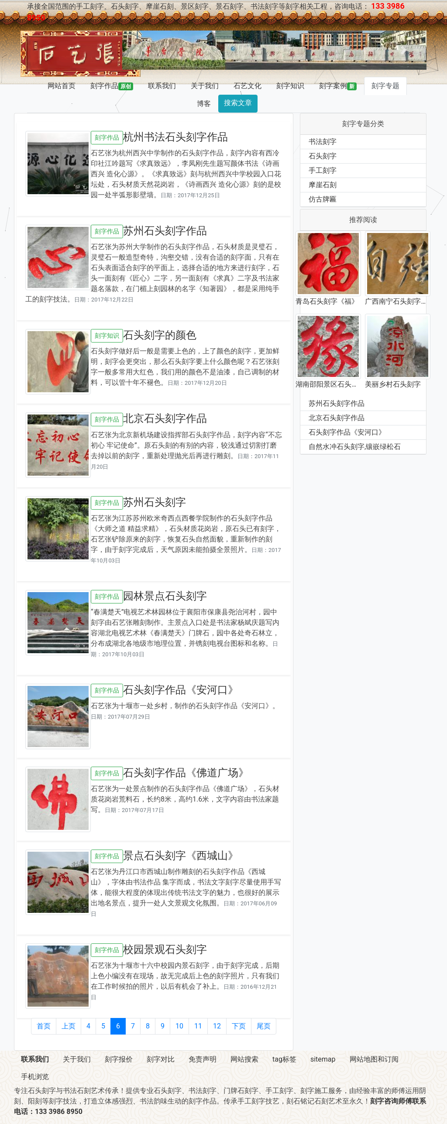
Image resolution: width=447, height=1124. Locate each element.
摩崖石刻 (323, 185)
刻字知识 (290, 86)
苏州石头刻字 (154, 502)
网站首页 (62, 86)
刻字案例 (338, 86)
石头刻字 (323, 156)
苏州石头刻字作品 (165, 231)
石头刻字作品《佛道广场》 (186, 773)
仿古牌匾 (323, 199)
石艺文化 (247, 86)
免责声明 (203, 1059)
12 (217, 1026)
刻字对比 (161, 1059)
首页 (44, 1026)
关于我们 (205, 86)
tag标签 (284, 1059)
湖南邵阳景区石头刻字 (327, 385)
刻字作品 (111, 86)
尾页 (264, 1026)
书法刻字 (323, 141)
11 (198, 1026)
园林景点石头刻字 (165, 596)
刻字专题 (385, 86)
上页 (69, 1026)
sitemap (323, 1059)
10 (179, 1026)
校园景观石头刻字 (165, 949)
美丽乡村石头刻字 (393, 384)
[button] (145, 50)
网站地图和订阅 (374, 1059)
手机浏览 (35, 1077)
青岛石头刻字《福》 (327, 301)
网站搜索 (244, 1059)
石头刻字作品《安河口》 (180, 690)
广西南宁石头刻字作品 (396, 302)
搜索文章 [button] (238, 103)
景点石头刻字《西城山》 (180, 856)
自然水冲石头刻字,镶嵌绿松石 (355, 446)
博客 (204, 103)
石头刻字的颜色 (159, 335)
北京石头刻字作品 (165, 418)
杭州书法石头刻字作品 (175, 137)
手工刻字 (323, 170)
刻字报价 (119, 1059)
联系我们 (162, 86)
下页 (239, 1026)
